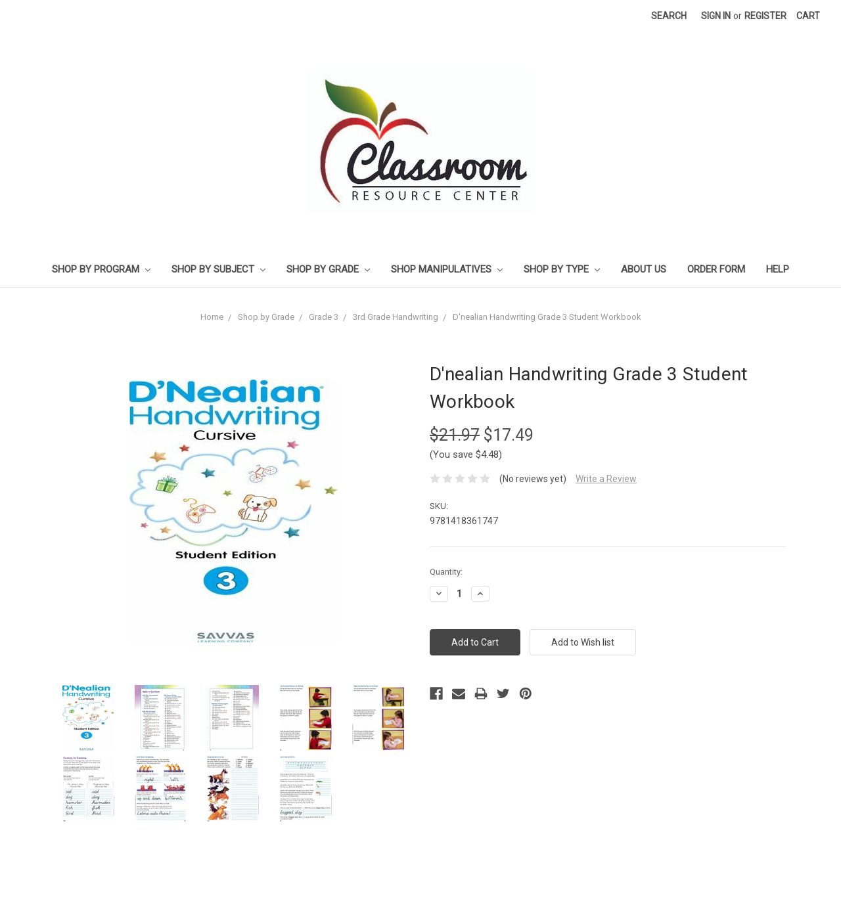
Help (777, 269)
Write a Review (606, 479)
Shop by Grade (328, 269)
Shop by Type (562, 269)
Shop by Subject (218, 269)
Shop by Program (101, 269)
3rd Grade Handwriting (395, 317)
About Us (643, 269)
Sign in (716, 16)
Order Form (716, 269)
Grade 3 (323, 317)
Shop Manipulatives (447, 269)
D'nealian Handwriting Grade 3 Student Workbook (547, 317)
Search (669, 16)
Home (211, 317)
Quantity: (446, 572)
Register (765, 16)
